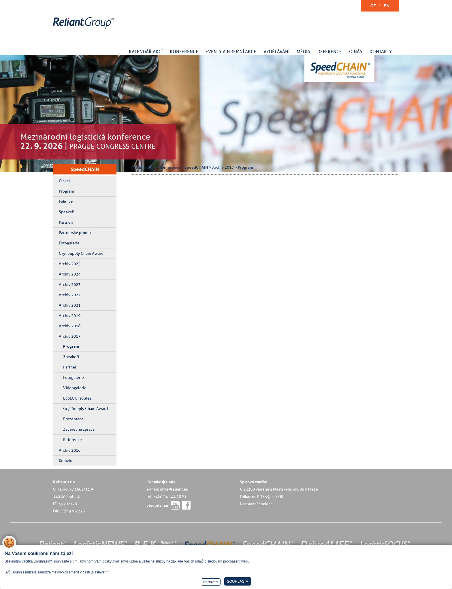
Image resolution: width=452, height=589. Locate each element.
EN (386, 5)
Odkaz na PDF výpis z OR (261, 496)
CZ (373, 5)
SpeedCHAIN (85, 169)
